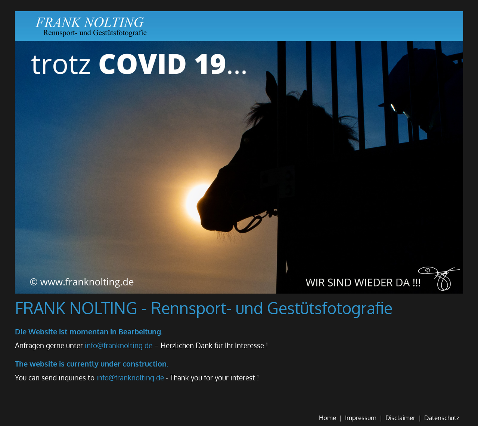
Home (327, 418)
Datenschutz (441, 418)
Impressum (360, 418)
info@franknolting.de (118, 345)
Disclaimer (400, 418)
